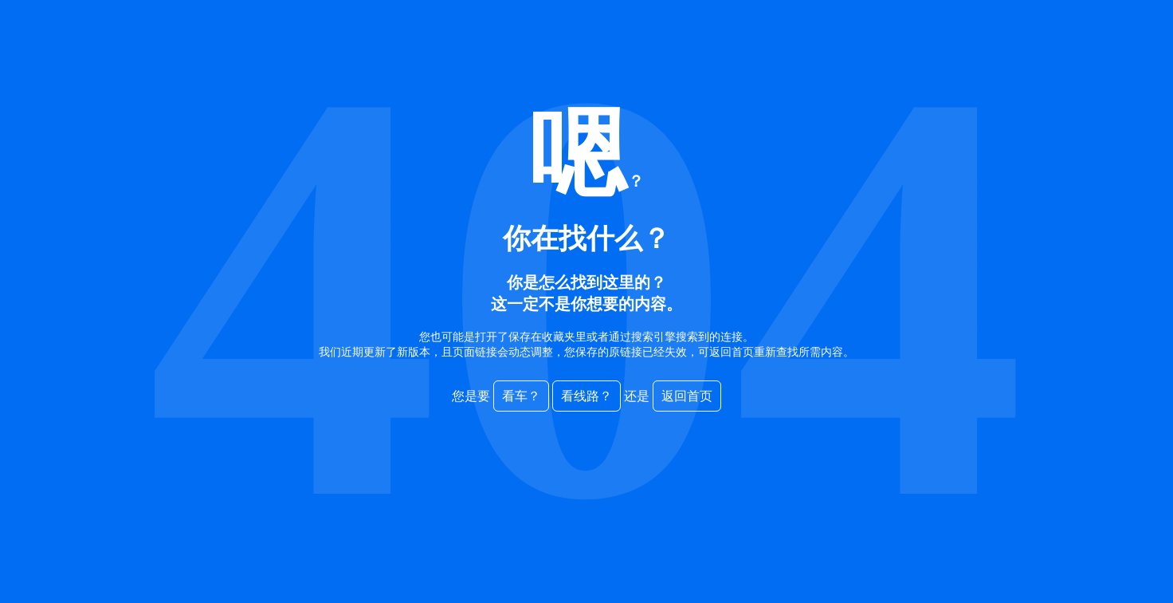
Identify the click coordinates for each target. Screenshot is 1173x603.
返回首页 (686, 396)
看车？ (521, 396)
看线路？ (586, 396)
